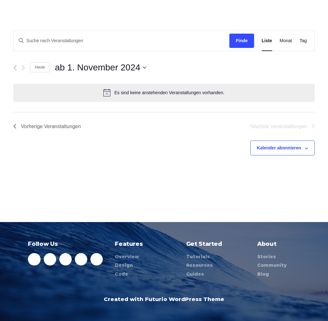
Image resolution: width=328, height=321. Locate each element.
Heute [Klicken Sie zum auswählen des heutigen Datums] (40, 67)
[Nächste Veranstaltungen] (23, 68)
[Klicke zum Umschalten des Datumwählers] (100, 67)
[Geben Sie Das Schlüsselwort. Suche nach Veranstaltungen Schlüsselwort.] (121, 41)
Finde (241, 40)
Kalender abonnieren (279, 147)
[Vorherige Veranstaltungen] (15, 68)
